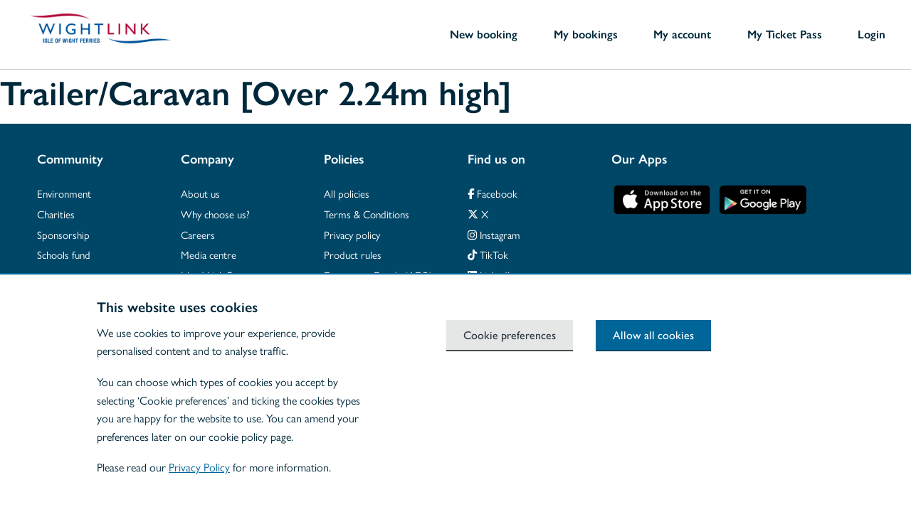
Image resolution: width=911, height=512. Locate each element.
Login (871, 34)
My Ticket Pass (784, 34)
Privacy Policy (199, 467)
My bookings (586, 34)
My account (682, 34)
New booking (483, 34)
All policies (346, 193)
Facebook (492, 193)
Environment (64, 193)
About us (200, 193)
